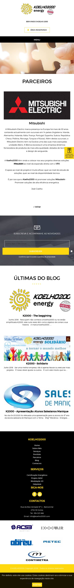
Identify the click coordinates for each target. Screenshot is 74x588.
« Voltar (37, 207)
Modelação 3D (37, 481)
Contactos (36, 463)
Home (37, 445)
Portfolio (37, 454)
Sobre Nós (37, 448)
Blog (37, 460)
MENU (37, 39)
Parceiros (37, 457)
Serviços (37, 451)
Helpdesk (37, 484)
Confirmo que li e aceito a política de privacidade (37, 257)
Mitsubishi (18, 164)
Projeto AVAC (37, 478)
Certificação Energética (37, 475)
